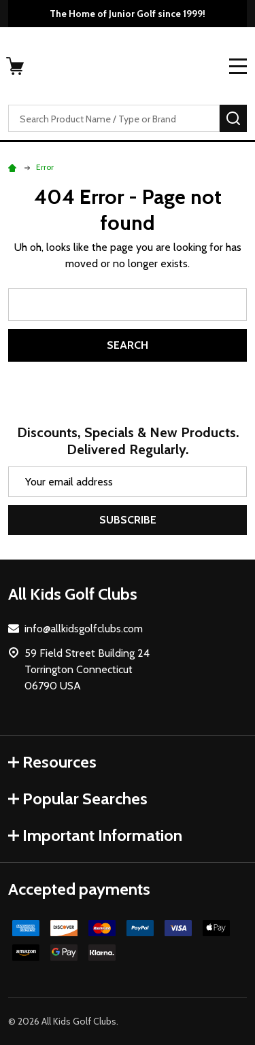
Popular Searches (78, 798)
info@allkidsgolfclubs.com (83, 628)
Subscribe (127, 519)
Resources (52, 762)
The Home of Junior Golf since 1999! (127, 13)
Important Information (95, 835)
